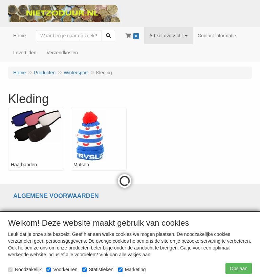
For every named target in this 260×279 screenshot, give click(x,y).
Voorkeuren (62, 269)
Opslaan (238, 268)
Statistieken (97, 269)
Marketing (132, 269)
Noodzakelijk (25, 269)
